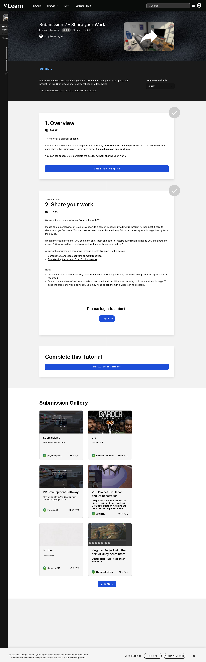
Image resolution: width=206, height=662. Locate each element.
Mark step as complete (127, 168)
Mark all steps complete (127, 366)
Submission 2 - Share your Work (27, 19)
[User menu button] (199, 5)
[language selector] (181, 86)
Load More (127, 584)
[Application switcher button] (193, 6)
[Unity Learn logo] (13, 5)
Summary (66, 68)
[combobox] (168, 5)
